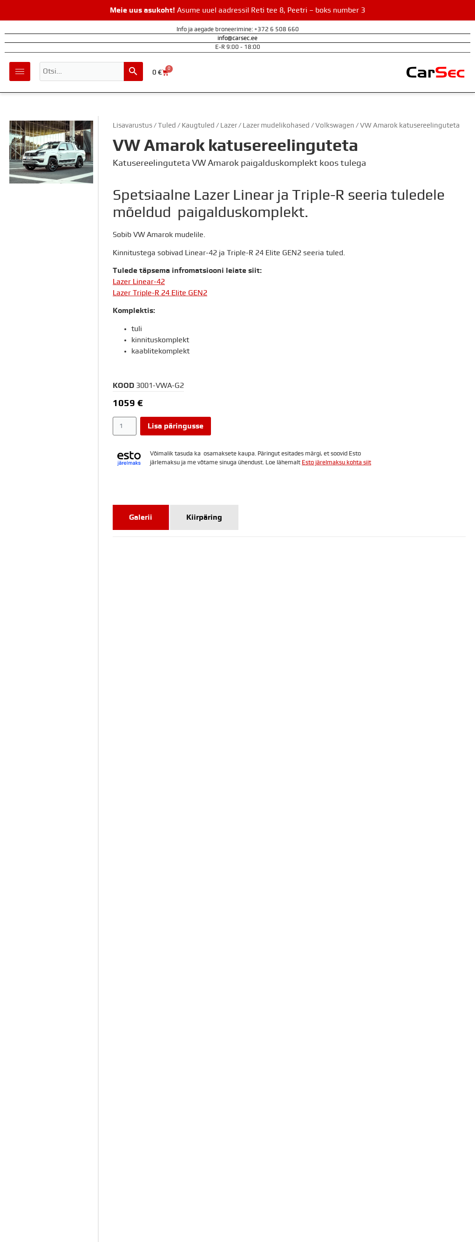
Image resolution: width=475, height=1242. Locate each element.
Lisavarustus (132, 125)
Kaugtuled (198, 125)
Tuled (167, 125)
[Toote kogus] (124, 426)
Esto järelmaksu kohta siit (336, 463)
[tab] (141, 517)
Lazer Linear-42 (139, 281)
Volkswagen (334, 125)
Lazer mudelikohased (276, 125)
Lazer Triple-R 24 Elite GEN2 (160, 293)
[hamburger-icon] (19, 71)
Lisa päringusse (176, 426)
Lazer (228, 125)
